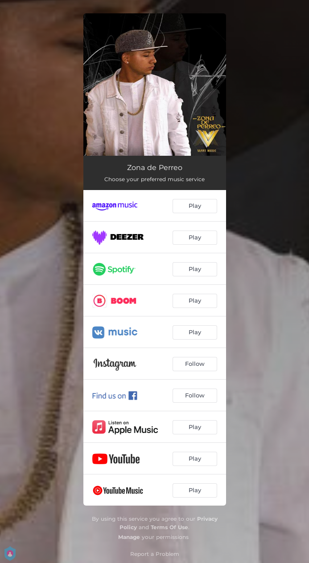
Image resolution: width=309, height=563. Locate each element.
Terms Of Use (169, 527)
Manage (129, 537)
